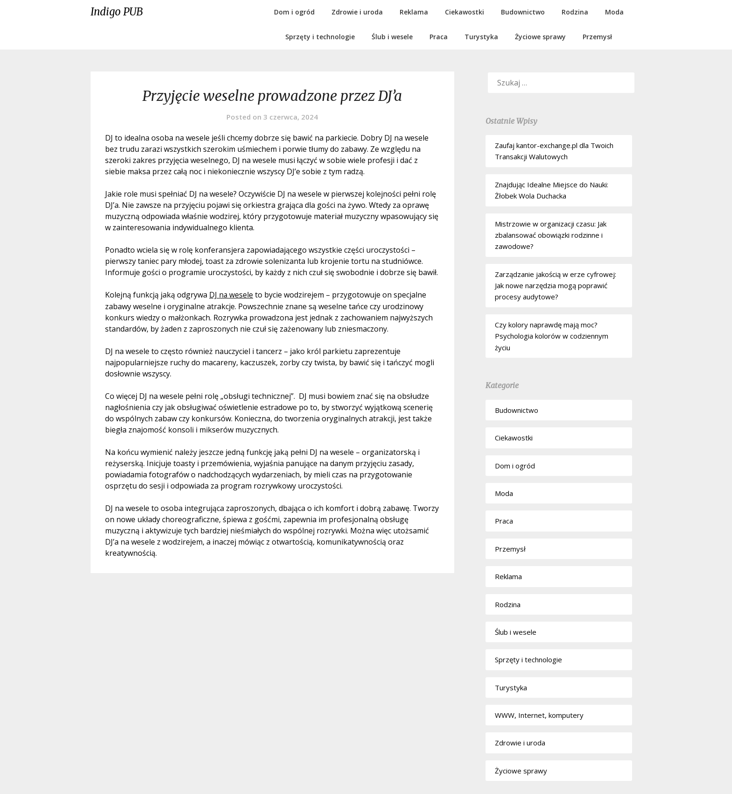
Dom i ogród (294, 11)
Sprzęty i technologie (320, 36)
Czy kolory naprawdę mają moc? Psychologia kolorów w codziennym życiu (551, 336)
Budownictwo (523, 11)
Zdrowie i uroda (357, 11)
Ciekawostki (464, 11)
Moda (614, 11)
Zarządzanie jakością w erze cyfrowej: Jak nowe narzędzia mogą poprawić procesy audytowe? (555, 285)
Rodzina (575, 11)
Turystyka (481, 36)
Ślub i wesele (392, 36)
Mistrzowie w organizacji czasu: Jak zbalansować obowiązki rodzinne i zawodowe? (550, 235)
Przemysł (597, 36)
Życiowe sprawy (540, 36)
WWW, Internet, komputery (539, 715)
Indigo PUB (117, 11)
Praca (438, 36)
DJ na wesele (231, 295)
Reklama (414, 11)
